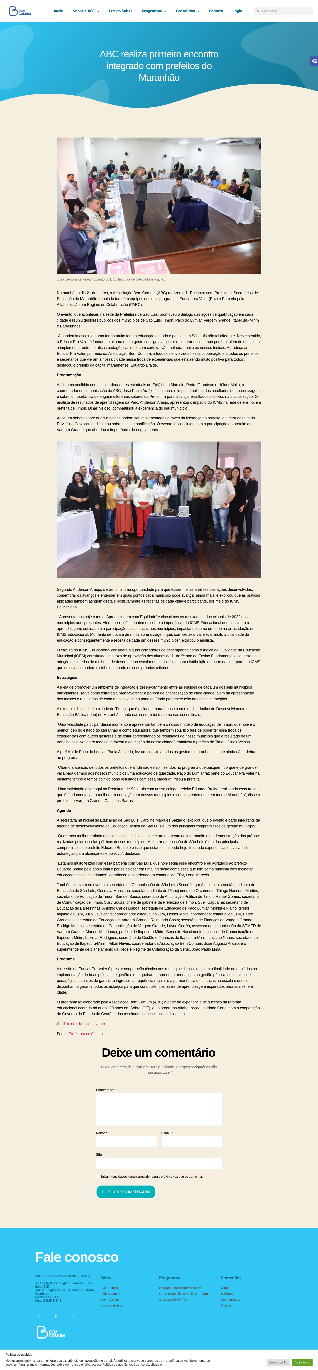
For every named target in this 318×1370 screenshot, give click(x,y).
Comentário (106, 1090)
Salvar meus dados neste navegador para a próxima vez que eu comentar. (151, 1177)
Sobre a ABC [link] (86, 11)
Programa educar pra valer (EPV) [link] (180, 1288)
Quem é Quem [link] (109, 1299)
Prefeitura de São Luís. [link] (88, 1033)
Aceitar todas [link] (302, 1362)
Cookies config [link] (278, 1362)
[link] (20, 11)
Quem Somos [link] (109, 1288)
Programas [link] (154, 11)
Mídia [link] (224, 1288)
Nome (101, 1133)
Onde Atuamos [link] (110, 1293)
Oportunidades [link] (231, 1299)
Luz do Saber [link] (120, 11)
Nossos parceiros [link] (111, 1305)
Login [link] (237, 11)
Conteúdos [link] (187, 11)
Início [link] (58, 11)
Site (99, 1154)
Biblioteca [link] (227, 1293)
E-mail (167, 1133)
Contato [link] (216, 11)
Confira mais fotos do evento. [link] (81, 1023)
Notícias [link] (226, 1305)
